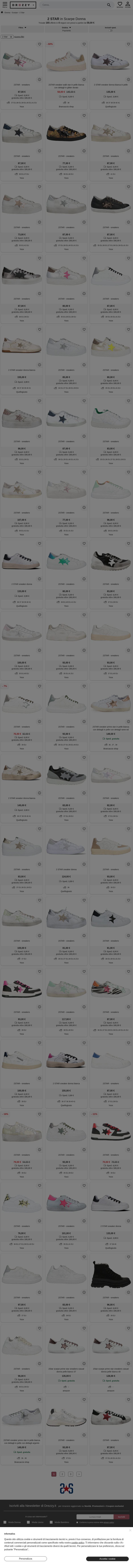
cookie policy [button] (77, 1542)
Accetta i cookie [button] (107, 1559)
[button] (130, 1530)
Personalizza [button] (25, 1558)
